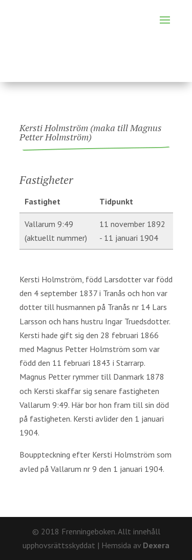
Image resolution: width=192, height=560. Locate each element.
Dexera (156, 545)
